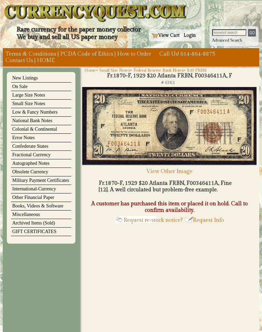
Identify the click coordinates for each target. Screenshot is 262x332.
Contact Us (19, 60)
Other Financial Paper (33, 197)
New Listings (25, 78)
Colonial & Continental (34, 129)
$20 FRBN (197, 70)
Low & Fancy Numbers (35, 112)
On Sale (20, 86)
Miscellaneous (26, 214)
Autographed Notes (30, 163)
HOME (46, 60)
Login (190, 35)
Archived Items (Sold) (33, 223)
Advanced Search (227, 40)
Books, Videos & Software (37, 205)
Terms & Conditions (30, 54)
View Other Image (169, 168)
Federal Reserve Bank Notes (158, 70)
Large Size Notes (28, 95)
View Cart (165, 35)
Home (90, 70)
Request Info (208, 220)
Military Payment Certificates (40, 180)
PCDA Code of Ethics (86, 54)
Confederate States (30, 146)
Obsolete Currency (30, 171)
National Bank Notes (32, 120)
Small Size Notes (28, 103)
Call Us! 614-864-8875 (187, 54)
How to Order (134, 54)
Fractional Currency (31, 154)
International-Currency (34, 188)
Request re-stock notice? (153, 220)
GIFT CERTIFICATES (34, 231)
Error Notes (23, 137)
